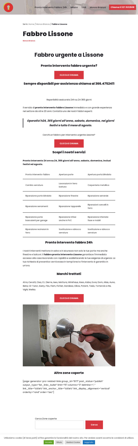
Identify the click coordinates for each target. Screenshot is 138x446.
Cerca (94, 424)
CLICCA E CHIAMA (69, 75)
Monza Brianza (98, 7)
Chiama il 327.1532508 (122, 7)
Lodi (84, 7)
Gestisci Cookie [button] (73, 442)
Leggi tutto (88, 442)
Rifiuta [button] (59, 442)
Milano (74, 7)
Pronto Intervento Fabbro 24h (51, 7)
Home (31, 24)
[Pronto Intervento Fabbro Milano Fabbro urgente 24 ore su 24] (7, 7)
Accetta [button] (48, 442)
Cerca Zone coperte (46, 418)
